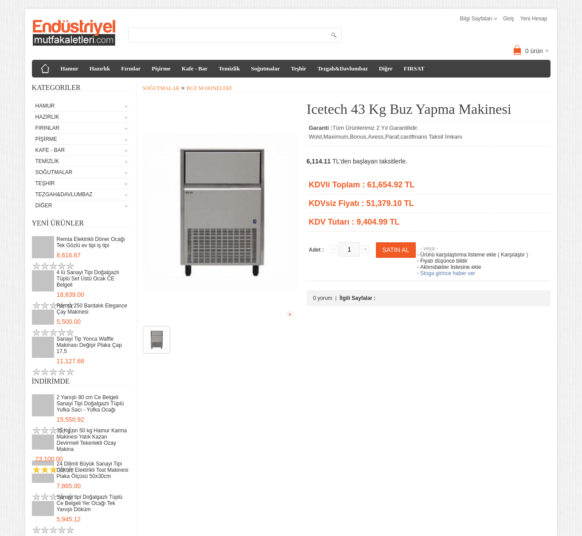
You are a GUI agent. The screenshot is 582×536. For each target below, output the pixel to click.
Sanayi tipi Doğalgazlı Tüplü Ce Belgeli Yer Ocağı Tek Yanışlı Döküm (90, 503)
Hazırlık (100, 68)
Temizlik (229, 68)
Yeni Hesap (533, 19)
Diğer (386, 68)
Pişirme (161, 68)
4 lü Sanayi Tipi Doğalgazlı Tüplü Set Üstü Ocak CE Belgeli (88, 278)
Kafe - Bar (194, 68)
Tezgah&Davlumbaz (342, 68)
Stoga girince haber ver (445, 273)
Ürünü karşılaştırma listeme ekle (456, 255)
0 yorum (322, 298)
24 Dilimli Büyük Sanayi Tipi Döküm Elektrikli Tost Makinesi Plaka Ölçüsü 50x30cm (93, 470)
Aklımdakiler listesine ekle (448, 267)
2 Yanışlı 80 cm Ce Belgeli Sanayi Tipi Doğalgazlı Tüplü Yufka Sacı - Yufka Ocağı (90, 403)
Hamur (69, 68)
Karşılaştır (513, 255)
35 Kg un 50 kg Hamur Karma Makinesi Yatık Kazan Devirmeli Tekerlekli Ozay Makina (92, 439)
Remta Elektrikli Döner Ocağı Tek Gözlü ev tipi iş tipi (91, 242)
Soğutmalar (265, 68)
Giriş (508, 19)
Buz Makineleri (209, 88)
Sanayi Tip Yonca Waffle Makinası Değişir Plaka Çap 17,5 (89, 345)
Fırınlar (131, 68)
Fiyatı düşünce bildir (442, 261)
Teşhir (298, 68)
